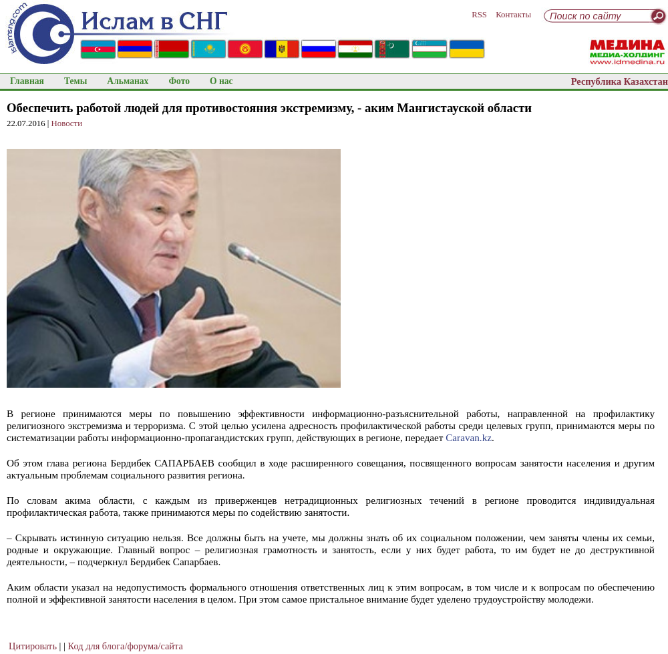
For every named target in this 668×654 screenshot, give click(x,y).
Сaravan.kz (469, 437)
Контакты (513, 14)
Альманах (127, 81)
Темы (75, 81)
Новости (66, 123)
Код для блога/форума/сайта (125, 646)
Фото (179, 81)
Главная (27, 81)
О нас (221, 81)
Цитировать (33, 646)
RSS (479, 14)
